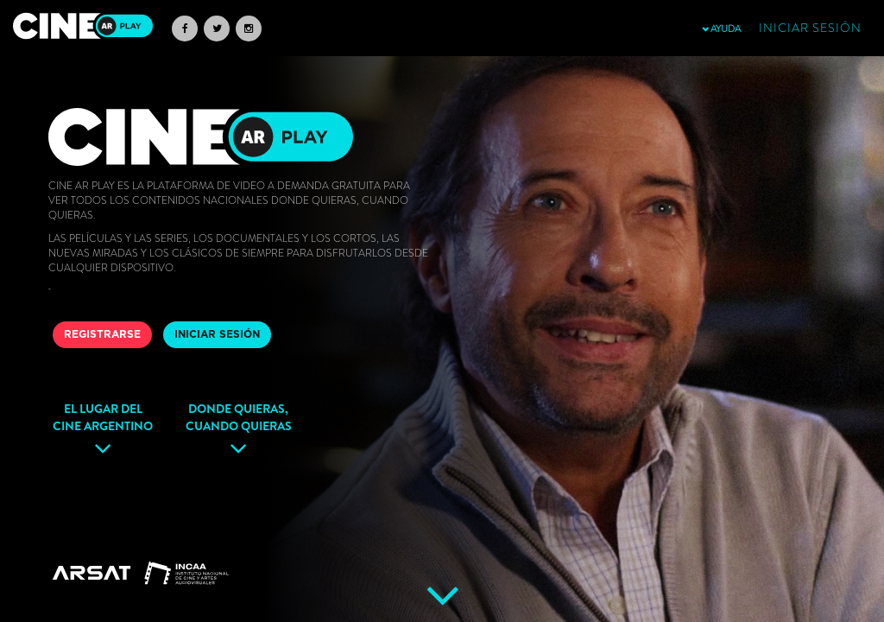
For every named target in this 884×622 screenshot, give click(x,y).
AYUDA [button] (721, 28)
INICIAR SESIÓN (217, 334)
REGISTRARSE (102, 334)
